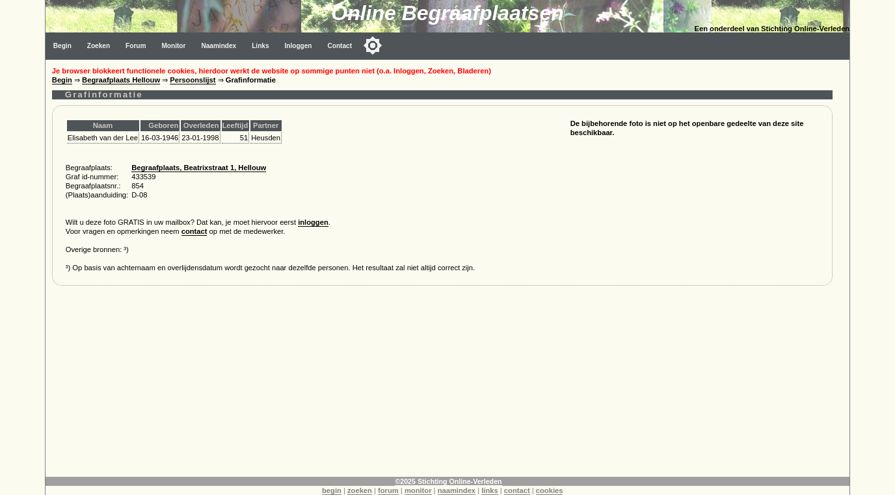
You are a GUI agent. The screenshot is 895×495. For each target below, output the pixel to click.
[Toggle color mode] (373, 45)
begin (331, 490)
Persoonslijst (192, 80)
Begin (62, 45)
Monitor (173, 45)
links (489, 490)
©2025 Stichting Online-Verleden (448, 481)
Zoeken (98, 45)
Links (260, 45)
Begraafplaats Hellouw (121, 80)
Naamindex (218, 45)
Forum (136, 45)
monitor (418, 490)
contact (194, 231)
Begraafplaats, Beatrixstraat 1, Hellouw (198, 167)
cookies (549, 490)
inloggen (313, 222)
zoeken (359, 490)
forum (388, 490)
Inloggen (298, 45)
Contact (340, 45)
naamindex (456, 490)
